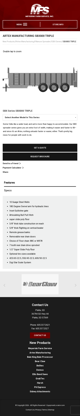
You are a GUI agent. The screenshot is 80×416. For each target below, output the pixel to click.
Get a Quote (40, 148)
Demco (40, 370)
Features (9, 182)
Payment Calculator (13, 168)
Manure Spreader (42, 41)
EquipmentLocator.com (56, 405)
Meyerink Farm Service (40, 348)
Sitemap (51, 410)
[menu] (25, 24)
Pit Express (40, 387)
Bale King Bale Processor (40, 357)
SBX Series (56, 41)
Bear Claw (40, 361)
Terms (44, 410)
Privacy (38, 410)
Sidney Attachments (40, 391)
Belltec (40, 365)
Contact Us (40, 335)
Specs (8, 190)
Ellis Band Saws (40, 374)
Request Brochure (40, 156)
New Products (8, 41)
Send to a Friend (11, 163)
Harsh (40, 383)
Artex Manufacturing (25, 41)
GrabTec (40, 378)
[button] (5, 285)
